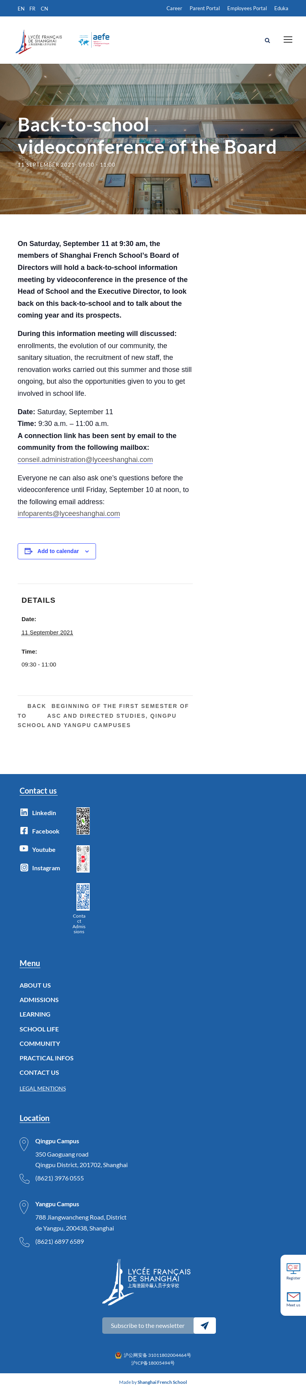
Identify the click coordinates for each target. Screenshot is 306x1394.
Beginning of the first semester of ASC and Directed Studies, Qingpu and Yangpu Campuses (118, 718)
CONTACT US (39, 1075)
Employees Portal (247, 8)
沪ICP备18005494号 (153, 1366)
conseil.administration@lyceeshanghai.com (85, 462)
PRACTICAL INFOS (47, 1060)
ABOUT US (35, 988)
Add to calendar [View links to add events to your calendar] (58, 554)
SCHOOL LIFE (39, 1031)
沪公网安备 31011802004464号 (157, 1358)
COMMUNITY (40, 1046)
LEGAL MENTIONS (43, 1091)
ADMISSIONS (39, 1002)
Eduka (281, 8)
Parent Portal (205, 8)
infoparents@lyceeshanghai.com (69, 517)
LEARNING (35, 1017)
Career (174, 8)
